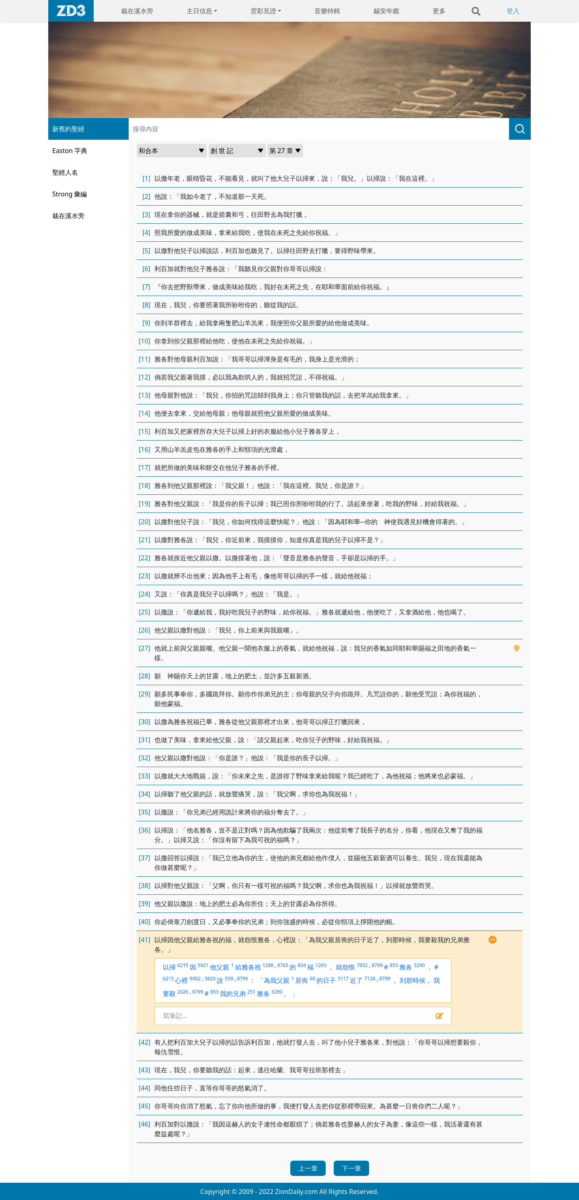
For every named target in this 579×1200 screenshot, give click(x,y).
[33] (144, 775)
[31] (144, 739)
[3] (146, 214)
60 (312, 978)
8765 (282, 965)
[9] (146, 322)
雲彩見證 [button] (263, 10)
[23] (144, 575)
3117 (343, 978)
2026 (182, 991)
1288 (268, 965)
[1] (146, 178)
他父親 (219, 967)
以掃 (169, 967)
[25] (144, 612)
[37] (144, 857)
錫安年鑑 (386, 10)
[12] (144, 377)
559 (229, 978)
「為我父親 (273, 980)
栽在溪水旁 (137, 10)
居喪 (301, 980)
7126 (369, 978)
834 (302, 965)
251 (251, 991)
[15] (144, 431)
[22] (144, 557)
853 (394, 965)
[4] (146, 232)
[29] (144, 694)
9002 (195, 978)
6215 (182, 965)
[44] (144, 1088)
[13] (144, 395)
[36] (144, 830)
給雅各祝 (248, 967)
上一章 (308, 1168)
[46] (144, 1124)
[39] (144, 903)
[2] (146, 196)
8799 (377, 965)
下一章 (351, 1168)
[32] (144, 757)
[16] (144, 449)
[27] (144, 648)
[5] (146, 250)
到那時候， (416, 980)
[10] (144, 341)
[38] (144, 885)
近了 (356, 980)
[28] (144, 675)
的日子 (326, 980)
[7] (146, 286)
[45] (144, 1106)
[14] (144, 413)
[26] (144, 630)
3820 (210, 978)
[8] (146, 304)
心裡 (181, 980)
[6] (146, 268)
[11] (144, 359)
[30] (144, 721)
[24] (144, 594)
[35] (144, 812)
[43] (144, 1069)
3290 (419, 965)
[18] (144, 485)
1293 (320, 965)
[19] (144, 503)
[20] (144, 521)
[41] (144, 939)
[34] (144, 794)
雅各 (405, 967)
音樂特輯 (327, 10)
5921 (203, 965)
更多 (439, 10)
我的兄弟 (233, 993)
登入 (513, 10)
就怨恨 (345, 967)
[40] (144, 921)
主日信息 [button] (199, 10)
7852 (362, 965)
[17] (144, 467)
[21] (144, 539)
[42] (144, 1042)
